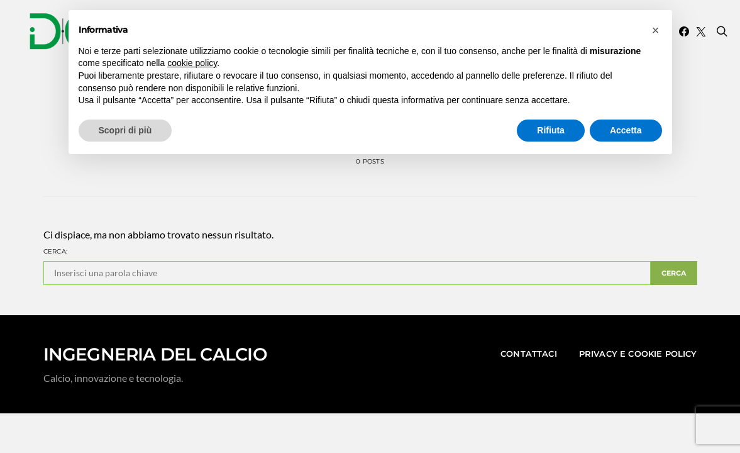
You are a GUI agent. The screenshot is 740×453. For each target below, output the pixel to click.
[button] (656, 30)
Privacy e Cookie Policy (638, 354)
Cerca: (55, 251)
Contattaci (528, 354)
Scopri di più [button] (125, 130)
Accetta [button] (626, 130)
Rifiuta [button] (551, 130)
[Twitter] (701, 31)
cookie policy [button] (192, 63)
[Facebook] (684, 31)
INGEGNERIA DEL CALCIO (155, 354)
